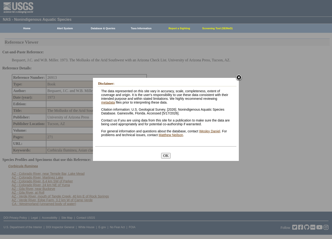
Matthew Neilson (171, 135)
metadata (108, 102)
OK (165, 156)
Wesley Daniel (209, 131)
